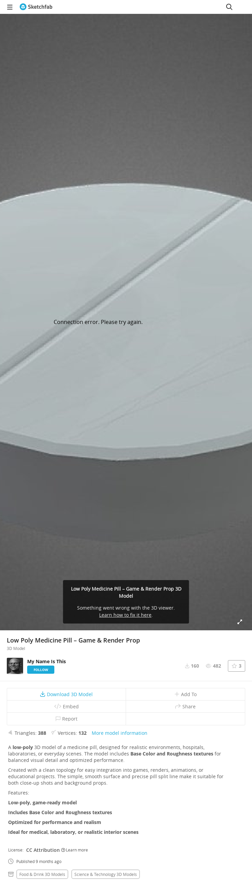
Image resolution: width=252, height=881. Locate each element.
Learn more (74, 850)
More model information (119, 733)
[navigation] (10, 7)
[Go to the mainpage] (36, 6)
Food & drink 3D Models (42, 874)
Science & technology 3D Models (105, 874)
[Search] (229, 7)
